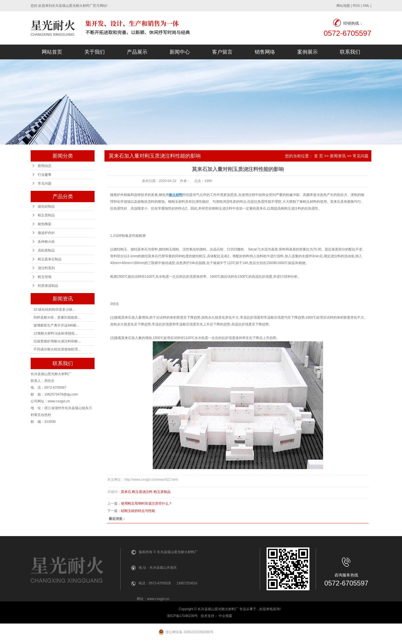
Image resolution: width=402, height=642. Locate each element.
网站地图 (343, 6)
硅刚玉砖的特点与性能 (138, 511)
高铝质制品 (46, 250)
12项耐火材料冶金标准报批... (56, 333)
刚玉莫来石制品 (50, 259)
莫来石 (126, 492)
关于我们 (94, 52)
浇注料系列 (46, 268)
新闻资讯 (338, 156)
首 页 (318, 156)
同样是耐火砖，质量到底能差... (57, 317)
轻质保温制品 (48, 286)
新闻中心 (179, 52)
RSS (356, 6)
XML (366, 6)
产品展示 (137, 52)
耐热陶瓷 (44, 224)
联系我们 (350, 52)
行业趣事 (44, 175)
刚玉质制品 (46, 215)
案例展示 (307, 52)
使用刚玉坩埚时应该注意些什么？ (146, 503)
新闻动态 (44, 166)
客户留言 (222, 52)
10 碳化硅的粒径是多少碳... (54, 309)
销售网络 (265, 52)
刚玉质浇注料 (142, 492)
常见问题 (44, 183)
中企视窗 (226, 616)
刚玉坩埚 (44, 277)
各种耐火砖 (46, 242)
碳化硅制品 (46, 206)
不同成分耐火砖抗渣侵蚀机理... (57, 349)
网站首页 (52, 52)
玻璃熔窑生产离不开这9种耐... (56, 325)
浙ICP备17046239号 (182, 616)
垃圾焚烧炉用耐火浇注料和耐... (57, 341)
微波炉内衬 (46, 233)
